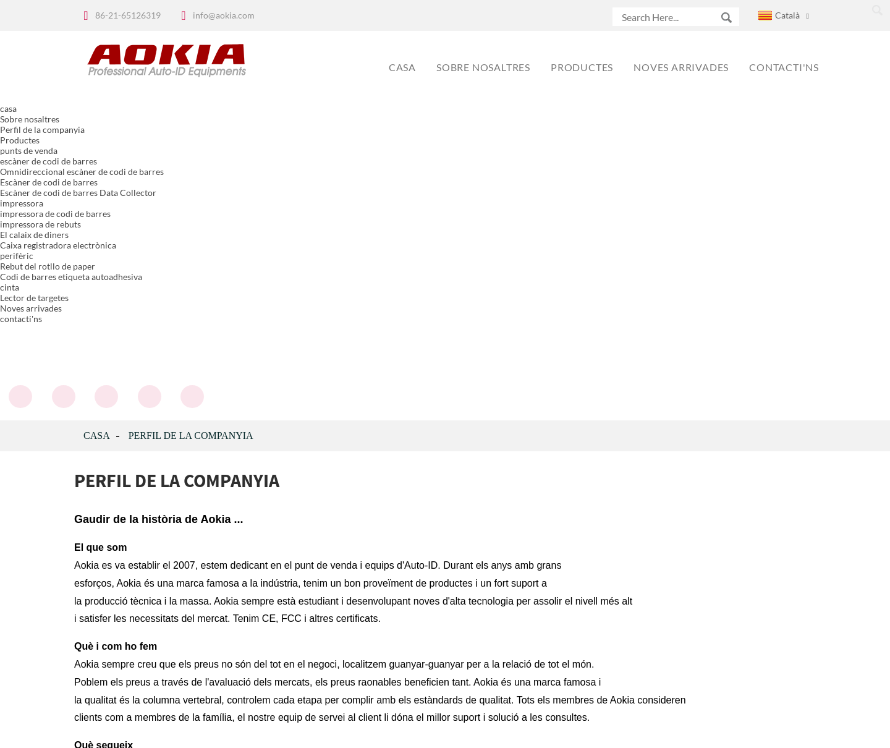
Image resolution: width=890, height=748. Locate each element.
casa (96, 118)
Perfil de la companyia (191, 118)
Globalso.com (554, 730)
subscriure (354, 653)
